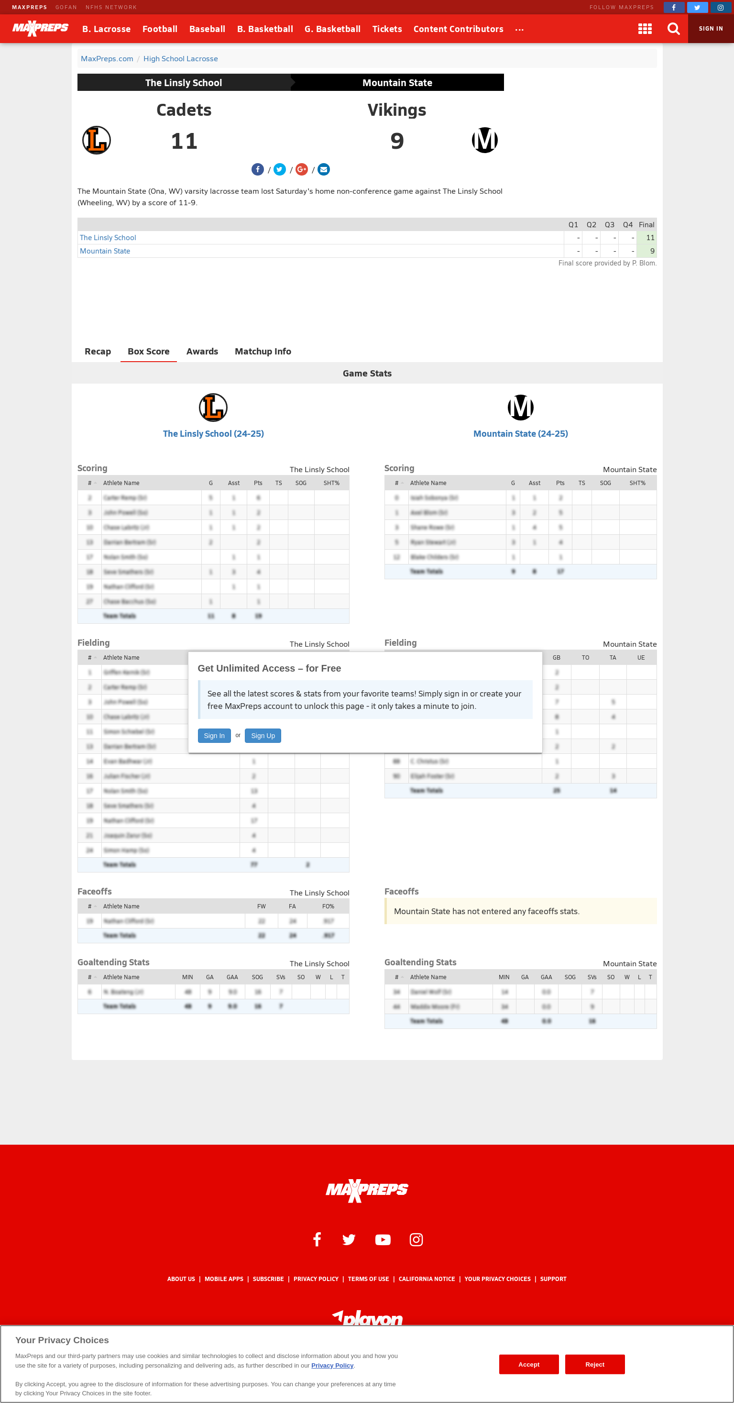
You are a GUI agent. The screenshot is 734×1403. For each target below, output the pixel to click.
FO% (328, 906)
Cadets (184, 109)
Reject (595, 1364)
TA (613, 657)
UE (641, 657)
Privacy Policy (316, 1279)
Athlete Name (121, 482)
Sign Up (263, 736)
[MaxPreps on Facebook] (674, 7)
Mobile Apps (224, 1279)
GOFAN (66, 7)
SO (301, 977)
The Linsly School (183, 82)
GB (556, 657)
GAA (232, 977)
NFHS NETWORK (111, 7)
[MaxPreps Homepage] (367, 1191)
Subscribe (268, 1279)
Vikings (397, 109)
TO (585, 657)
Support (553, 1279)
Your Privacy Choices (498, 1279)
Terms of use (368, 1279)
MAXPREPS (29, 7)
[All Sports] (519, 28)
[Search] (673, 28)
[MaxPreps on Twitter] (697, 7)
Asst (234, 482)
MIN (187, 977)
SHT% (332, 482)
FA (292, 906)
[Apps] (645, 28)
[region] (367, 1364)
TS (278, 482)
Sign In (214, 736)
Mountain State (397, 82)
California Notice (427, 1279)
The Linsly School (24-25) (213, 433)
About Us (181, 1279)
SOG (301, 482)
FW (261, 906)
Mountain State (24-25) (520, 433)
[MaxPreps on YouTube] (383, 1238)
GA (210, 977)
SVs (280, 977)
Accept (528, 1364)
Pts (258, 482)
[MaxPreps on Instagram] (721, 7)
